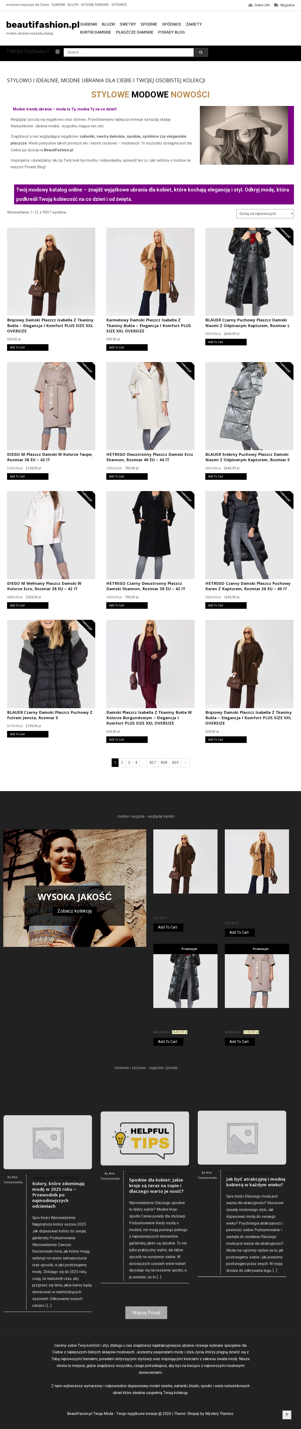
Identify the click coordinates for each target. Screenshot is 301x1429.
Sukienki (88, 24)
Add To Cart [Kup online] (17, 347)
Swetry (128, 24)
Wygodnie (284, 5)
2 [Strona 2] (122, 762)
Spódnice (171, 24)
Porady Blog (171, 32)
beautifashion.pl (43, 24)
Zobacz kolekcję (74, 911)
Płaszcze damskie (135, 32)
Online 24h (259, 5)
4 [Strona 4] (136, 762)
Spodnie (149, 24)
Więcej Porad (146, 1313)
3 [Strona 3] (129, 762)
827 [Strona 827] (153, 762)
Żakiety (194, 24)
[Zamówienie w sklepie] (265, 213)
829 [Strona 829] (175, 762)
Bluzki (108, 24)
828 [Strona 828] (164, 762)
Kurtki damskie (95, 32)
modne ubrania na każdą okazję (29, 33)
